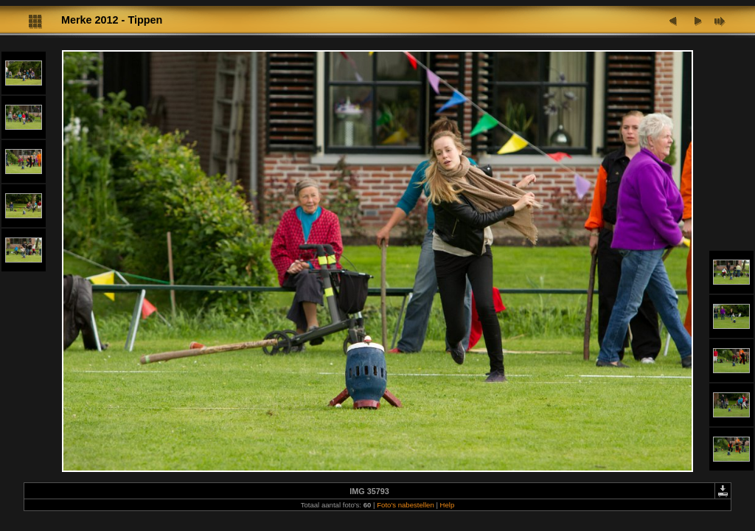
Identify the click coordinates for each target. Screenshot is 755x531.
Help (447, 505)
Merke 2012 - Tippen (111, 20)
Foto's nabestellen (405, 505)
